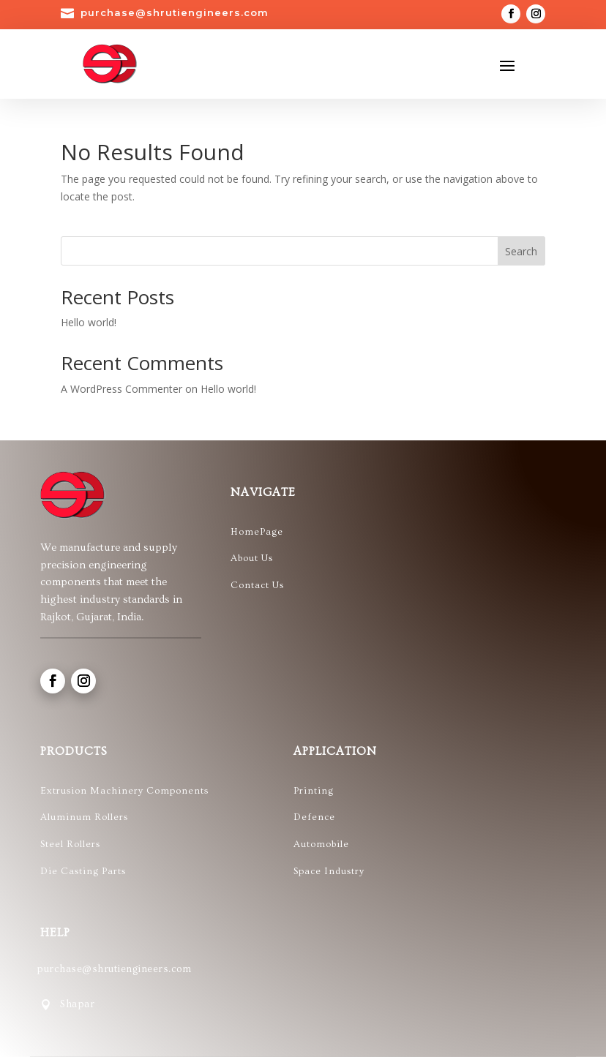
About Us (252, 558)
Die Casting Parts (83, 871)
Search (521, 251)
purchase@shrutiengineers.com (175, 12)
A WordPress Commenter (121, 389)
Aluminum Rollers (84, 817)
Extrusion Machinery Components (126, 791)
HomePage (257, 532)
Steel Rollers (70, 844)
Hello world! (88, 322)
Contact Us (257, 585)
